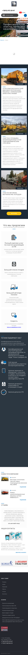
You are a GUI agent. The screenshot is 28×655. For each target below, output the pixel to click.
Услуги (3, 584)
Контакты (4, 594)
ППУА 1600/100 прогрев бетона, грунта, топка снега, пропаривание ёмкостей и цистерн (13, 620)
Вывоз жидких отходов (7, 612)
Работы (4, 589)
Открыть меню (9, 15)
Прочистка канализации (8, 603)
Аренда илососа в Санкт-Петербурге (11, 617)
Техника (4, 582)
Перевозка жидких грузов (8, 615)
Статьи (4, 591)
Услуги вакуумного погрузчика (9, 608)
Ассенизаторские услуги (8, 610)
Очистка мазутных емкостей (9, 605)
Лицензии (4, 586)
